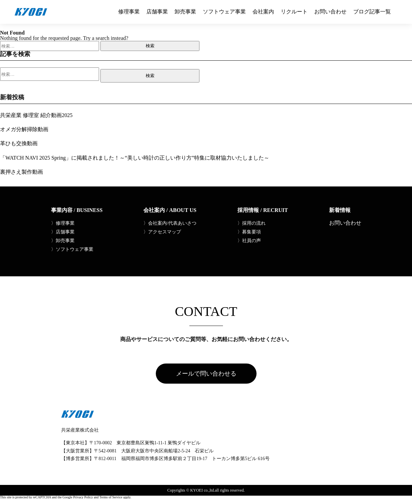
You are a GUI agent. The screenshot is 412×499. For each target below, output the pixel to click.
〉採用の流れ (251, 223)
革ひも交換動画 (19, 143)
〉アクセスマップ (162, 232)
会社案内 (263, 11)
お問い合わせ (330, 11)
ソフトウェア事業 (224, 11)
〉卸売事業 (63, 240)
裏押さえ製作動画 (21, 172)
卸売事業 (185, 11)
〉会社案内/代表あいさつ (169, 223)
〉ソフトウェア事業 (72, 249)
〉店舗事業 (63, 232)
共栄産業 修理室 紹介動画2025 (36, 115)
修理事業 (129, 11)
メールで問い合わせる (206, 373)
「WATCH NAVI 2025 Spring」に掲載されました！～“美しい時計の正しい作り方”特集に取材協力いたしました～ (134, 158)
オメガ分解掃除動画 (24, 129)
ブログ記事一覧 (372, 11)
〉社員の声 (249, 240)
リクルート (294, 11)
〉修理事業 (63, 223)
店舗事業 (157, 11)
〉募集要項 (249, 232)
